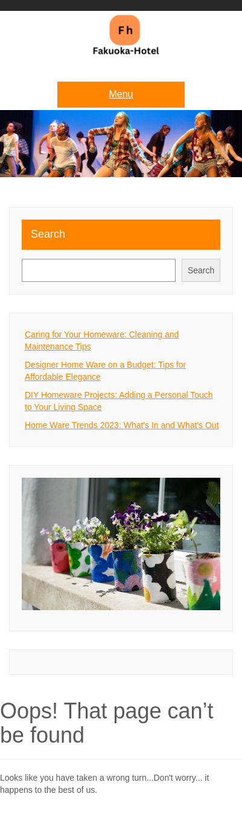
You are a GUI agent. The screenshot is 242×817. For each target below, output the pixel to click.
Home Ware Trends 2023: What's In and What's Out (122, 425)
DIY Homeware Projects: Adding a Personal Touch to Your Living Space (119, 401)
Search (48, 234)
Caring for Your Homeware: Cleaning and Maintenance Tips (102, 340)
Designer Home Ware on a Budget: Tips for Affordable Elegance (105, 371)
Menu (121, 94)
